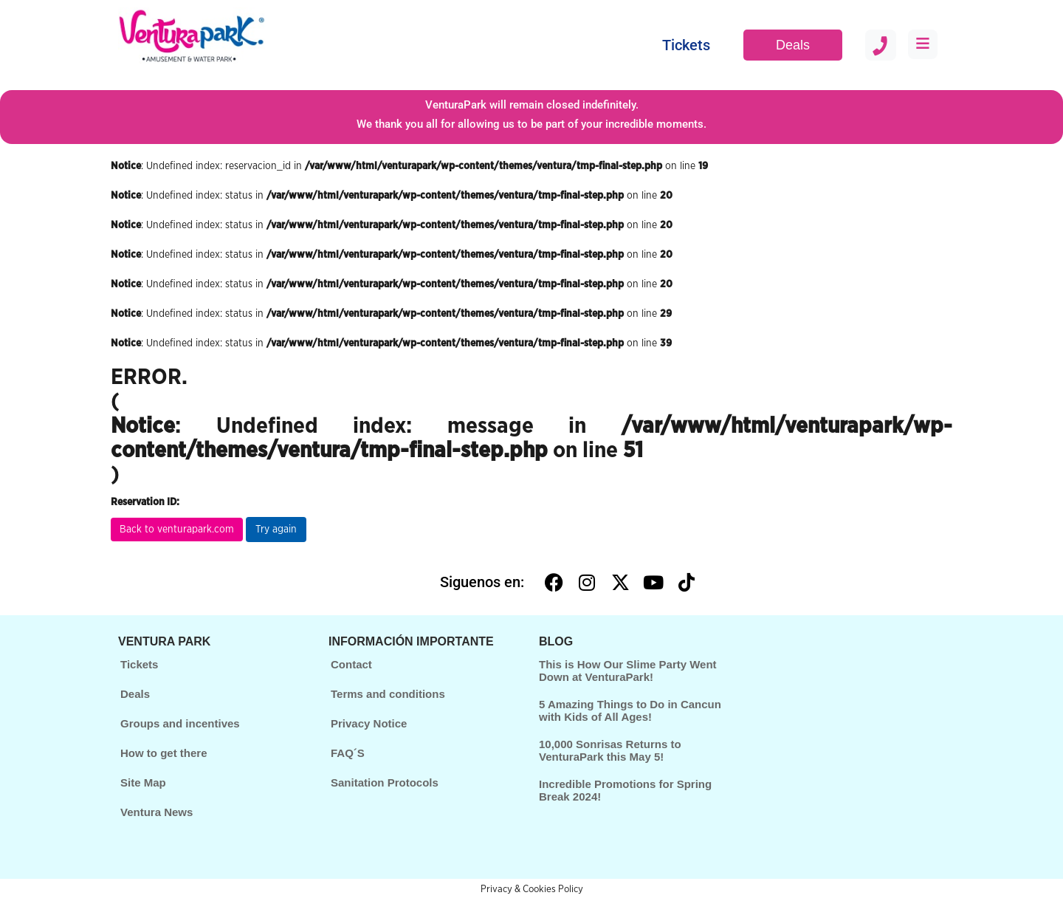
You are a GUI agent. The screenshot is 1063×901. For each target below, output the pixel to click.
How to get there (163, 753)
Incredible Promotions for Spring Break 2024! (625, 790)
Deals (793, 45)
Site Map (143, 782)
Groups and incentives (180, 723)
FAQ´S (348, 753)
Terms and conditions (388, 694)
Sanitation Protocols (384, 782)
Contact (351, 664)
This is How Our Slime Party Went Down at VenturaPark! (628, 670)
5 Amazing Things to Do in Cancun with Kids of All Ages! (630, 710)
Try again (276, 529)
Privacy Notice (369, 723)
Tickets (686, 45)
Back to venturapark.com (177, 529)
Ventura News (156, 812)
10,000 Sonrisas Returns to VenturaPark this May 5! (610, 750)
